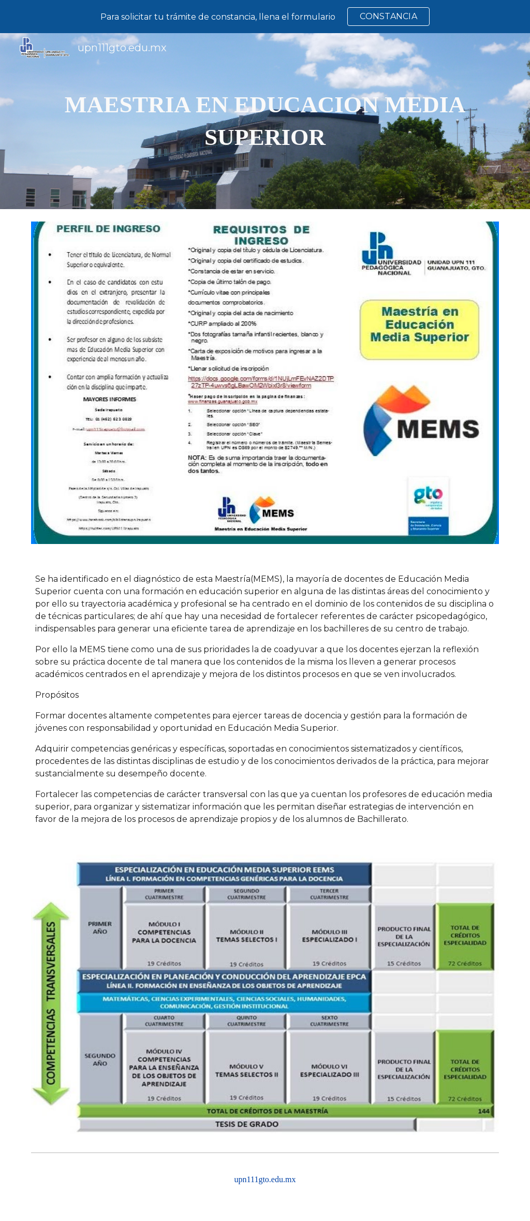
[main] (265, 120)
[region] (265, 16)
